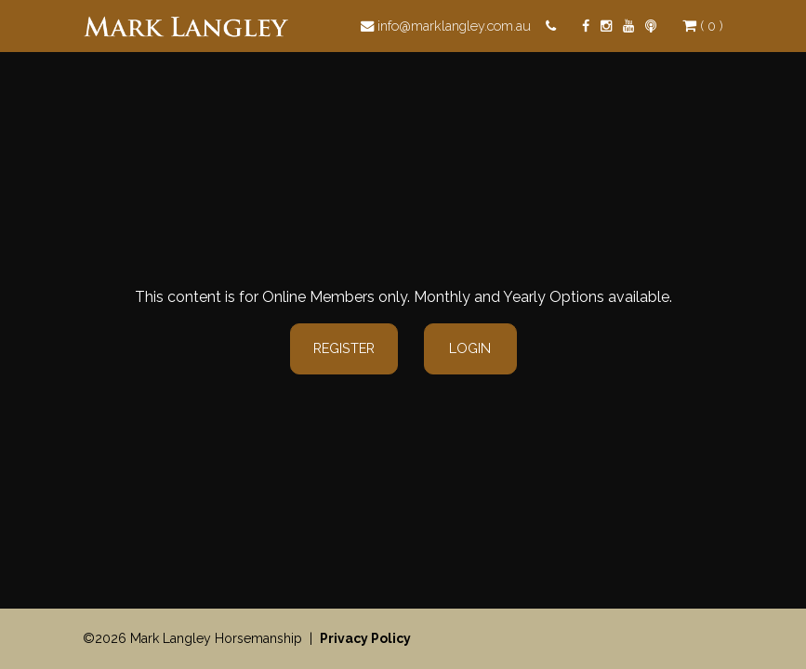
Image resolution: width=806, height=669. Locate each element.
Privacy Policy (365, 638)
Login (470, 348)
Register (344, 348)
